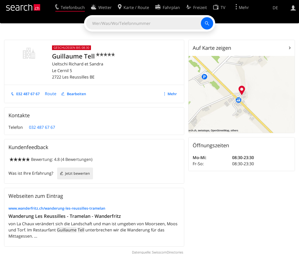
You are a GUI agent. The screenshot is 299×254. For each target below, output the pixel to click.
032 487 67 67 (28, 93)
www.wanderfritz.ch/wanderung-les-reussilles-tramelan (56, 208)
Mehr (172, 93)
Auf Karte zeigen (212, 47)
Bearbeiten (76, 93)
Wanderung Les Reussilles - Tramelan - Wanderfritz (64, 216)
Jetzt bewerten (77, 173)
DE (275, 8)
